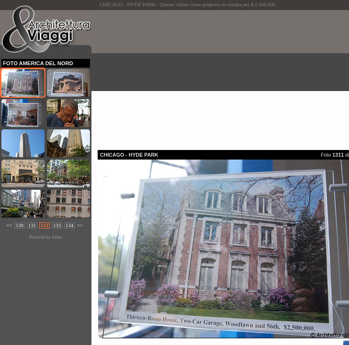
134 (69, 225)
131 (32, 225)
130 (19, 225)
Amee (56, 237)
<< (9, 225)
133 (57, 225)
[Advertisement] (223, 77)
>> (80, 225)
